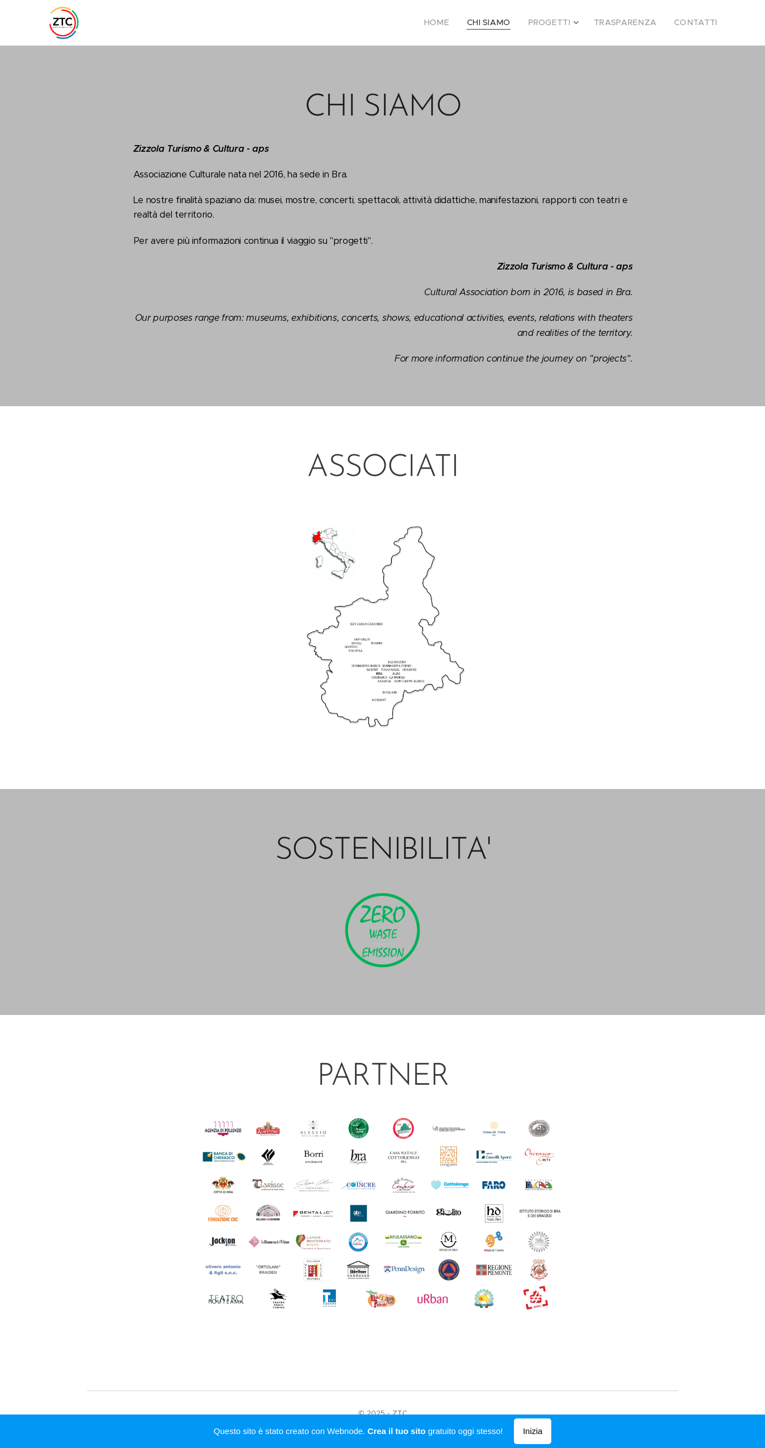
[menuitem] (456, 23)
